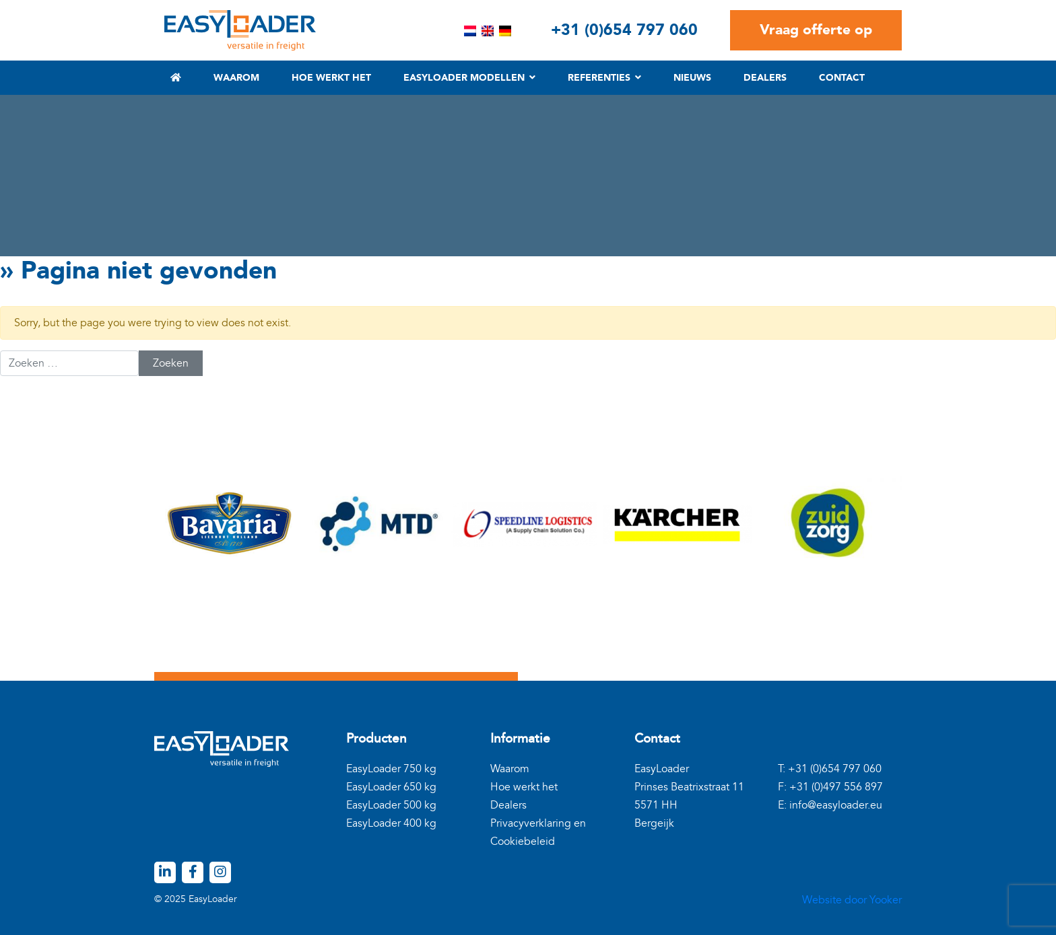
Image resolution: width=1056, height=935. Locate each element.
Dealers (765, 77)
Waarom (236, 77)
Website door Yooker (852, 900)
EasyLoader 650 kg (391, 787)
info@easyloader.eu (835, 805)
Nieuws (692, 77)
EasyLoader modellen (464, 77)
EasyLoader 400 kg (391, 823)
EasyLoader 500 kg (391, 805)
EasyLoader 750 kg (391, 768)
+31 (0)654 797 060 (624, 30)
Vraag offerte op (816, 30)
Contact (842, 77)
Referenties (599, 77)
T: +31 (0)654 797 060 (830, 768)
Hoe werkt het (331, 77)
